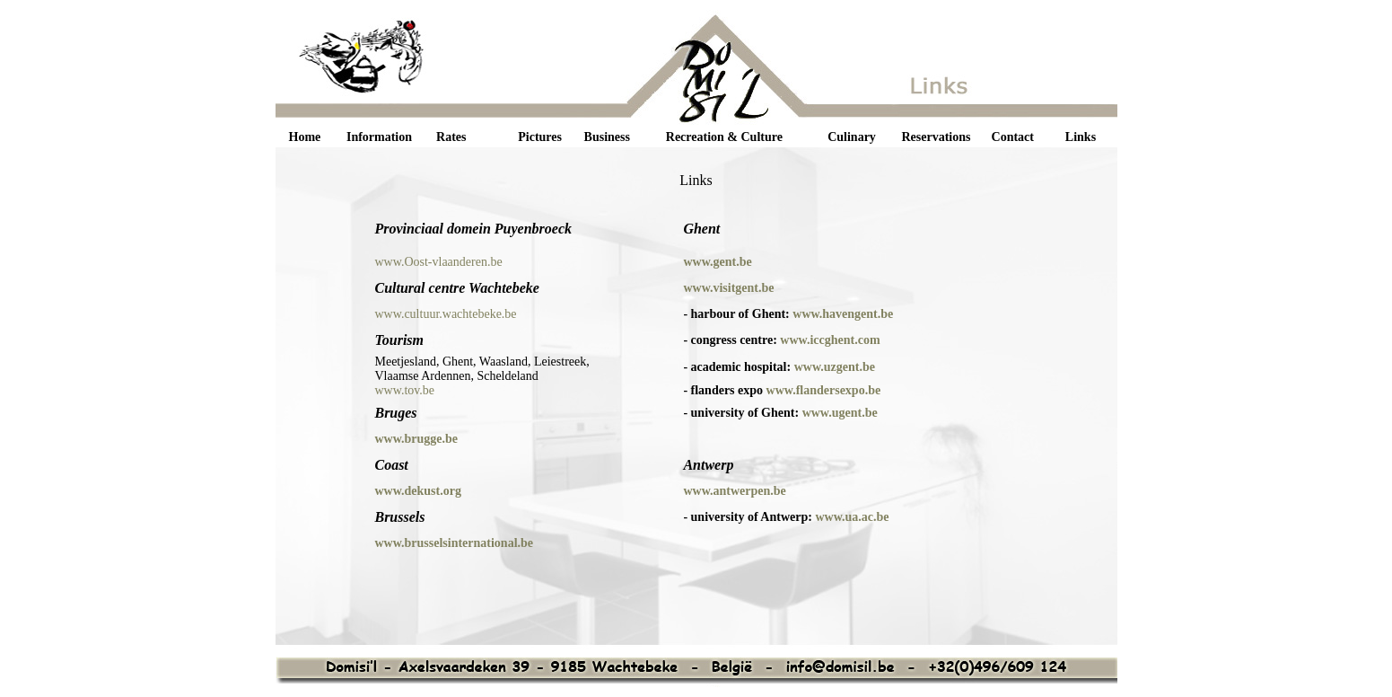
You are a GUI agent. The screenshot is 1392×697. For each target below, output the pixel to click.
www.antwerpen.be (734, 491)
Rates (451, 137)
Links (1080, 137)
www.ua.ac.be (852, 517)
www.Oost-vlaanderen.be (438, 262)
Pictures (540, 137)
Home (305, 137)
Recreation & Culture (724, 137)
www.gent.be (717, 262)
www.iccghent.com (830, 340)
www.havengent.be (842, 314)
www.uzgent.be (834, 367)
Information (379, 137)
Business (607, 137)
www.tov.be (404, 390)
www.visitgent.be (728, 288)
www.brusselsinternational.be (453, 543)
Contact (1013, 137)
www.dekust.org (417, 491)
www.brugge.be (416, 439)
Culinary (851, 137)
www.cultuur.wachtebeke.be (445, 314)
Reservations (935, 137)
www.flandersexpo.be (823, 390)
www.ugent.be (840, 412)
